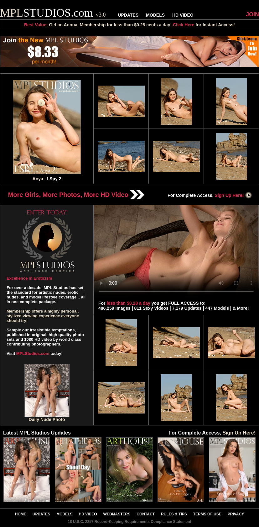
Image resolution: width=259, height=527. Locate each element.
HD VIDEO (183, 15)
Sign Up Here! (233, 195)
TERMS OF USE (207, 514)
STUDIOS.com (53, 13)
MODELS (155, 15)
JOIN (252, 14)
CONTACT (146, 514)
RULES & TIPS (174, 514)
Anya (38, 178)
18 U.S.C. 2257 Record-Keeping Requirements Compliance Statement (129, 521)
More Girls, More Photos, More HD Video (76, 194)
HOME (20, 514)
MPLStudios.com (32, 353)
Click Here (183, 24)
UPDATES (128, 15)
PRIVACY (236, 514)
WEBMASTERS (117, 514)
